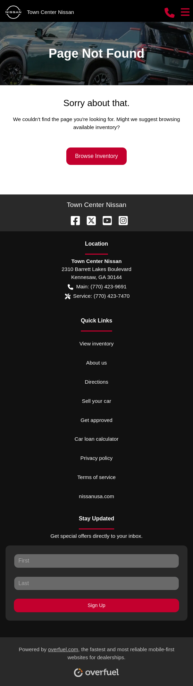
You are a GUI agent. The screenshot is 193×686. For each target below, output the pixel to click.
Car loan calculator (97, 439)
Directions (96, 382)
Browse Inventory (96, 156)
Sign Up (97, 605)
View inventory (96, 343)
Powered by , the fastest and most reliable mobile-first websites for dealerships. (96, 659)
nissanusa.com (96, 496)
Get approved (96, 420)
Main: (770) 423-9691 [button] (97, 287)
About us (96, 363)
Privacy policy (97, 458)
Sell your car (96, 401)
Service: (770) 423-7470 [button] (97, 296)
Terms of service (96, 477)
